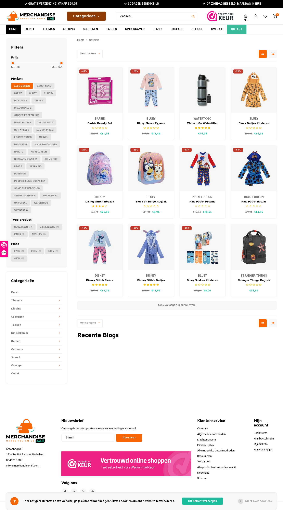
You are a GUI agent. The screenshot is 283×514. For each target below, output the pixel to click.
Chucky (48, 95)
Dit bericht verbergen (202, 501)
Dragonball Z (22, 110)
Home (13, 31)
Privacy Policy (205, 447)
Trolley (39, 236)
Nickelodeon (39, 154)
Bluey (33, 95)
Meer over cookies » (259, 501)
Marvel (43, 139)
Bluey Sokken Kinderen (202, 282)
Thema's (49, 31)
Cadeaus (177, 31)
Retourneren (204, 458)
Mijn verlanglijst (263, 452)
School (197, 31)
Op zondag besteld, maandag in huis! (232, 4)
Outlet (236, 31)
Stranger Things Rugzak (253, 282)
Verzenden (203, 464)
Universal (20, 205)
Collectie (94, 42)
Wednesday (21, 212)
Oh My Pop (51, 161)
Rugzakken (23, 229)
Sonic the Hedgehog (27, 190)
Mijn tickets (261, 446)
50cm (53, 253)
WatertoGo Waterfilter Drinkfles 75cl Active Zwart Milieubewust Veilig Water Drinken (202, 125)
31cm (36, 253)
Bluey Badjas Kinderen (254, 125)
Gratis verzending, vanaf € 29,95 (50, 4)
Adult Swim (44, 88)
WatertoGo (41, 205)
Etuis (19, 236)
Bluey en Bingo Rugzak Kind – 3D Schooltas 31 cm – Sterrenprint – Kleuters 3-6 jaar (151, 204)
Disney (39, 102)
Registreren (260, 435)
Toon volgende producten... (177, 307)
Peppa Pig (35, 168)
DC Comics (20, 102)
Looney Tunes (23, 139)
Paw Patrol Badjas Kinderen (253, 204)
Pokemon (20, 175)
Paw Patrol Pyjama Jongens (202, 204)
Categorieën (86, 17)
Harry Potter (22, 124)
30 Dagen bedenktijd (141, 4)
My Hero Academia (46, 146)
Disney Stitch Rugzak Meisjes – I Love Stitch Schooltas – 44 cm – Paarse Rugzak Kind (99, 204)
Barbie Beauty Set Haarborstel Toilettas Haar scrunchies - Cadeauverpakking (100, 125)
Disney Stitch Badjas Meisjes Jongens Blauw (151, 282)
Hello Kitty (45, 124)
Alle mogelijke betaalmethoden (216, 453)
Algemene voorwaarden (211, 436)
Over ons (202, 431)
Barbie (18, 95)
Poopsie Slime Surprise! (29, 183)
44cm (19, 260)
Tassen (111, 31)
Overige (217, 31)
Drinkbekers (49, 229)
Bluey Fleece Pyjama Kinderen (151, 125)
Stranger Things (24, 197)
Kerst (30, 31)
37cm (19, 253)
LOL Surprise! (44, 132)
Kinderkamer (135, 31)
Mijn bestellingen (264, 441)
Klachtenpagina (206, 442)
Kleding (69, 31)
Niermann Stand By (25, 161)
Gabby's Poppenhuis (26, 117)
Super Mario (50, 197)
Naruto (18, 154)
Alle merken (22, 88)
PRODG (18, 168)
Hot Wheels (21, 132)
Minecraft (20, 146)
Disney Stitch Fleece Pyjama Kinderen (99, 282)
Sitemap (202, 480)
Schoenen (90, 31)
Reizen (158, 31)
